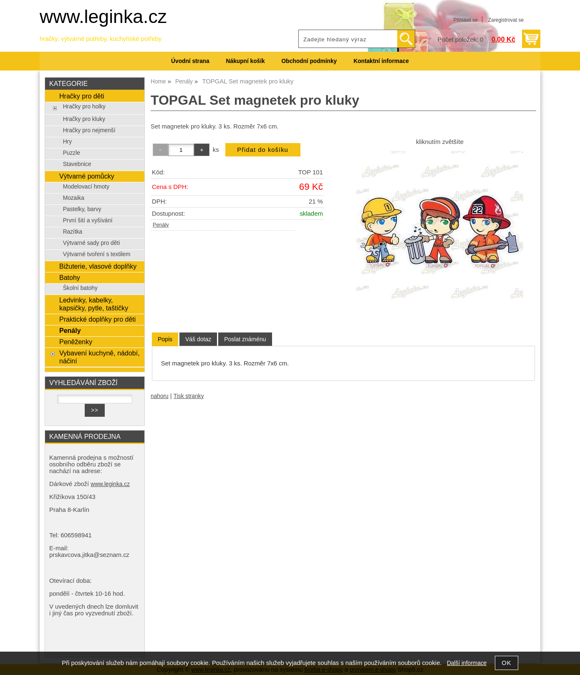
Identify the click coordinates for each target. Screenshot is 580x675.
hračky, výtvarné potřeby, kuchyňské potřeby (100, 38)
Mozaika (73, 198)
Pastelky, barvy (82, 209)
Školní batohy (80, 288)
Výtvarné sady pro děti (91, 243)
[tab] (165, 339)
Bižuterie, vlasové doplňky (97, 266)
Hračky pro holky (84, 106)
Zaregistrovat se (506, 20)
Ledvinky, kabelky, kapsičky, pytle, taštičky (93, 304)
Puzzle (71, 153)
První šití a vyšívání (88, 220)
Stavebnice (77, 164)
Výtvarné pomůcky (86, 176)
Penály (161, 225)
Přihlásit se (465, 20)
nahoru (160, 396)
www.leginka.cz (103, 16)
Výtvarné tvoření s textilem (97, 254)
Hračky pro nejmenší (89, 130)
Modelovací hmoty (86, 187)
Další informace (467, 663)
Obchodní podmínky (309, 61)
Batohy (69, 277)
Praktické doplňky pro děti (97, 319)
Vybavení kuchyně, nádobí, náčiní (99, 357)
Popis (165, 339)
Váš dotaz (198, 339)
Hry (67, 142)
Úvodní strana (190, 61)
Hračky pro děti (81, 96)
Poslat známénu (245, 339)
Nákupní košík (245, 61)
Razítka (73, 232)
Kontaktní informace (381, 61)
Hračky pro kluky (84, 119)
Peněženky (75, 341)
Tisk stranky (189, 396)
